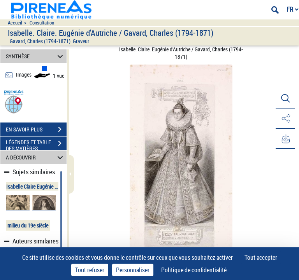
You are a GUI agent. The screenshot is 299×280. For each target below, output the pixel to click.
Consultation (42, 22)
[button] (13, 104)
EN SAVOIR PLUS (36, 129)
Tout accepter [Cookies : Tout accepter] (260, 257)
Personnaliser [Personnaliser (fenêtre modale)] (133, 270)
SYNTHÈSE (35, 56)
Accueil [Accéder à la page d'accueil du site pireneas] (15, 22)
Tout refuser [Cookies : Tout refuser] (89, 270)
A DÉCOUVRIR (35, 157)
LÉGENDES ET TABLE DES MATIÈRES (36, 144)
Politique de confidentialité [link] (194, 270)
